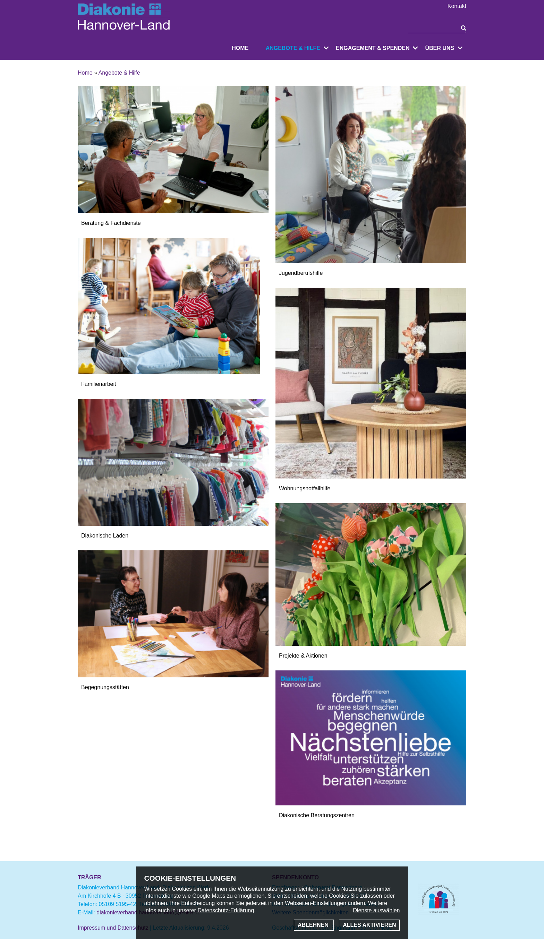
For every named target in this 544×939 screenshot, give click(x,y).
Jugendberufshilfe (301, 273)
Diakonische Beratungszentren (317, 815)
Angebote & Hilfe (293, 48)
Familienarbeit (98, 384)
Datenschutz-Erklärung (225, 910)
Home (240, 48)
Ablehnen (314, 925)
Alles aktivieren (369, 925)
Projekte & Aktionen (303, 656)
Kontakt (457, 6)
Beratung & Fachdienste (111, 223)
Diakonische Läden (104, 536)
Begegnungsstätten (105, 687)
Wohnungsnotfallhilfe (304, 488)
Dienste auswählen (376, 910)
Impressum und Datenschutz (113, 928)
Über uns (439, 48)
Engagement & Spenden (372, 48)
